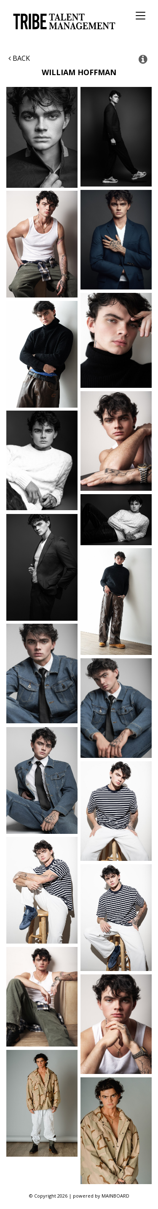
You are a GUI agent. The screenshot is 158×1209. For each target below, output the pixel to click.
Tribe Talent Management (63, 21)
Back (19, 58)
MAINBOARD (115, 1196)
